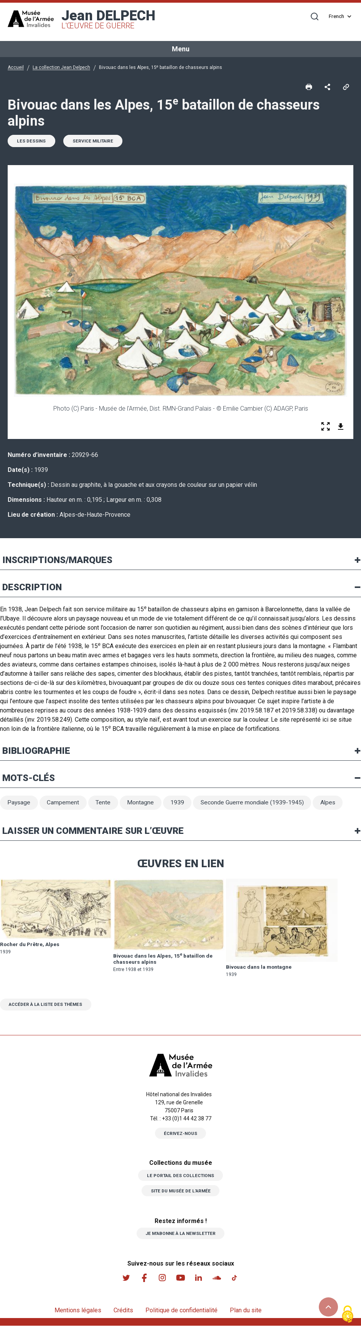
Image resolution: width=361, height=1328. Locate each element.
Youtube (181, 1280)
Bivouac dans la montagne (259, 968)
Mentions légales (77, 1312)
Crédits (123, 1312)
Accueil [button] (16, 67)
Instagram (162, 1280)
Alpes (333, 803)
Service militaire (96, 141)
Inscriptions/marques (57, 560)
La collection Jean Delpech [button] (61, 67)
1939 (180, 803)
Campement (64, 803)
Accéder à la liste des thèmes (48, 1006)
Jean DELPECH (108, 19)
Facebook (144, 1280)
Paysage (19, 803)
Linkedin (199, 1280)
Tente (104, 803)
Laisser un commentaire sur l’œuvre (93, 832)
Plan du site (246, 1312)
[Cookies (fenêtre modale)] (347, 1315)
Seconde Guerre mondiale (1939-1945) (256, 803)
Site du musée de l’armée (181, 1192)
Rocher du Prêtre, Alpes (30, 946)
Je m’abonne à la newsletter (180, 1235)
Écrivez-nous (180, 1135)
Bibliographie (36, 751)
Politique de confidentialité (181, 1312)
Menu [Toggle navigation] (181, 49)
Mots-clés (28, 778)
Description (32, 588)
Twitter (125, 1280)
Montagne (142, 803)
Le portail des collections (180, 1177)
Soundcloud (217, 1280)
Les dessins (32, 141)
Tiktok (236, 1280)
